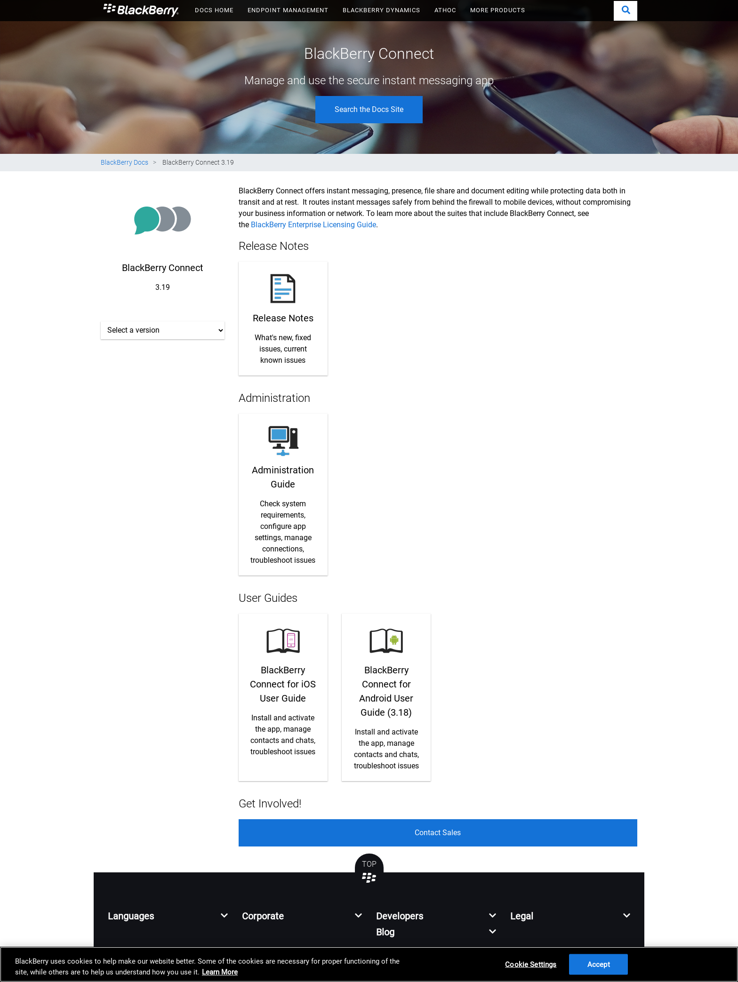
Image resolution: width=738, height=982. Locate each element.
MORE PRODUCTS (497, 10)
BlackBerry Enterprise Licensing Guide (313, 224)
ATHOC (445, 10)
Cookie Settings (530, 964)
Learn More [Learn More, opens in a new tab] (220, 972)
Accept (598, 964)
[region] (369, 964)
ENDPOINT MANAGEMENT (288, 10)
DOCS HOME (214, 10)
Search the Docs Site (369, 109)
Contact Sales (438, 832)
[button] (625, 11)
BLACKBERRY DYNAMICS (381, 10)
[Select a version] (163, 330)
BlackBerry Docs (124, 162)
